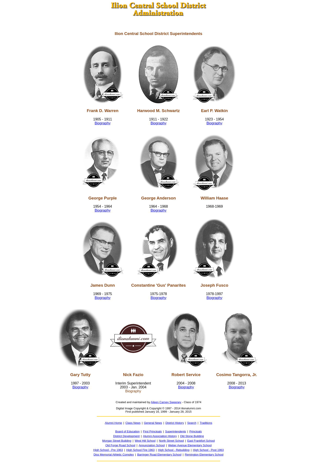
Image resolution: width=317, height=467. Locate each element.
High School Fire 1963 (140, 450)
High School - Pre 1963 (108, 450)
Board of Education (127, 431)
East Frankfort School (201, 440)
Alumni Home (113, 423)
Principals (195, 431)
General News (153, 423)
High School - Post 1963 (208, 450)
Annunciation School (152, 445)
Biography (103, 123)
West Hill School (145, 440)
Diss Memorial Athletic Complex (114, 454)
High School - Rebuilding (174, 450)
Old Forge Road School (120, 445)
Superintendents (175, 431)
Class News (133, 423)
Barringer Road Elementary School (159, 454)
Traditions (206, 423)
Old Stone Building (192, 436)
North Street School (171, 440)
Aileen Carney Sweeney (166, 402)
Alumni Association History (160, 436)
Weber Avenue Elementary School (190, 445)
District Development (126, 436)
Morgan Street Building (116, 440)
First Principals (152, 431)
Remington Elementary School (204, 454)
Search (191, 423)
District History (174, 423)
